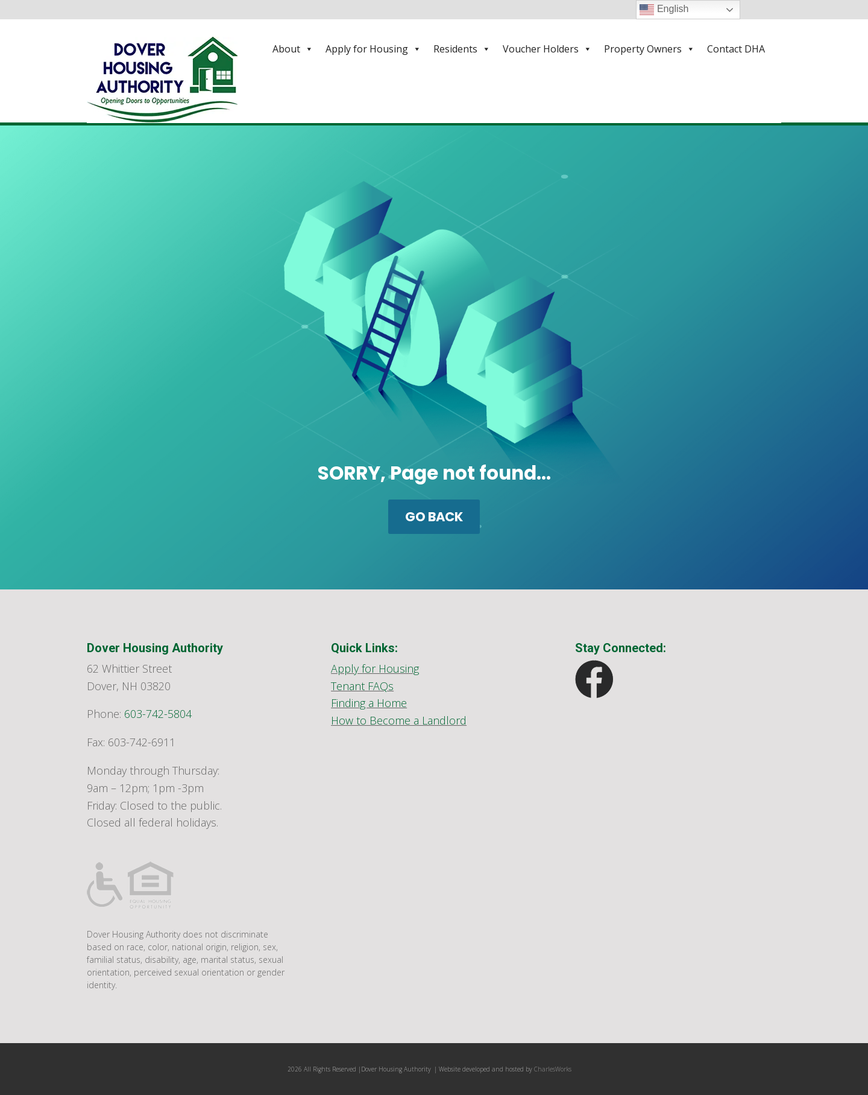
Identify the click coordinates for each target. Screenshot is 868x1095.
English (664, 9)
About (292, 49)
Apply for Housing (373, 49)
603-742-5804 (158, 713)
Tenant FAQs (362, 686)
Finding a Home (369, 703)
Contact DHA (736, 49)
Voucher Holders (547, 49)
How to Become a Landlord (399, 720)
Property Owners (649, 49)
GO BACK (434, 516)
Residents (462, 49)
